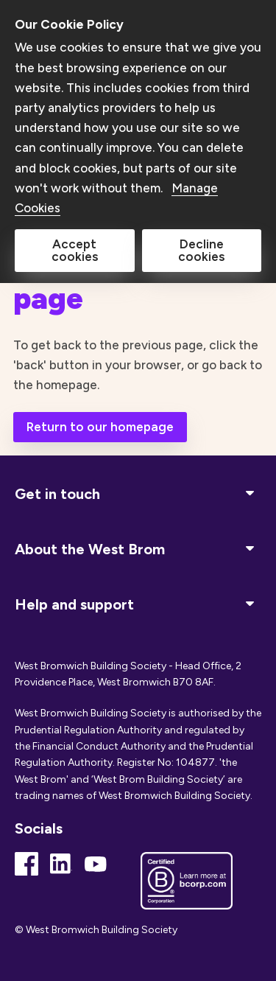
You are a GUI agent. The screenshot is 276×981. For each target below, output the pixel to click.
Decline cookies (201, 250)
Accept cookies (75, 250)
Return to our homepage (100, 426)
